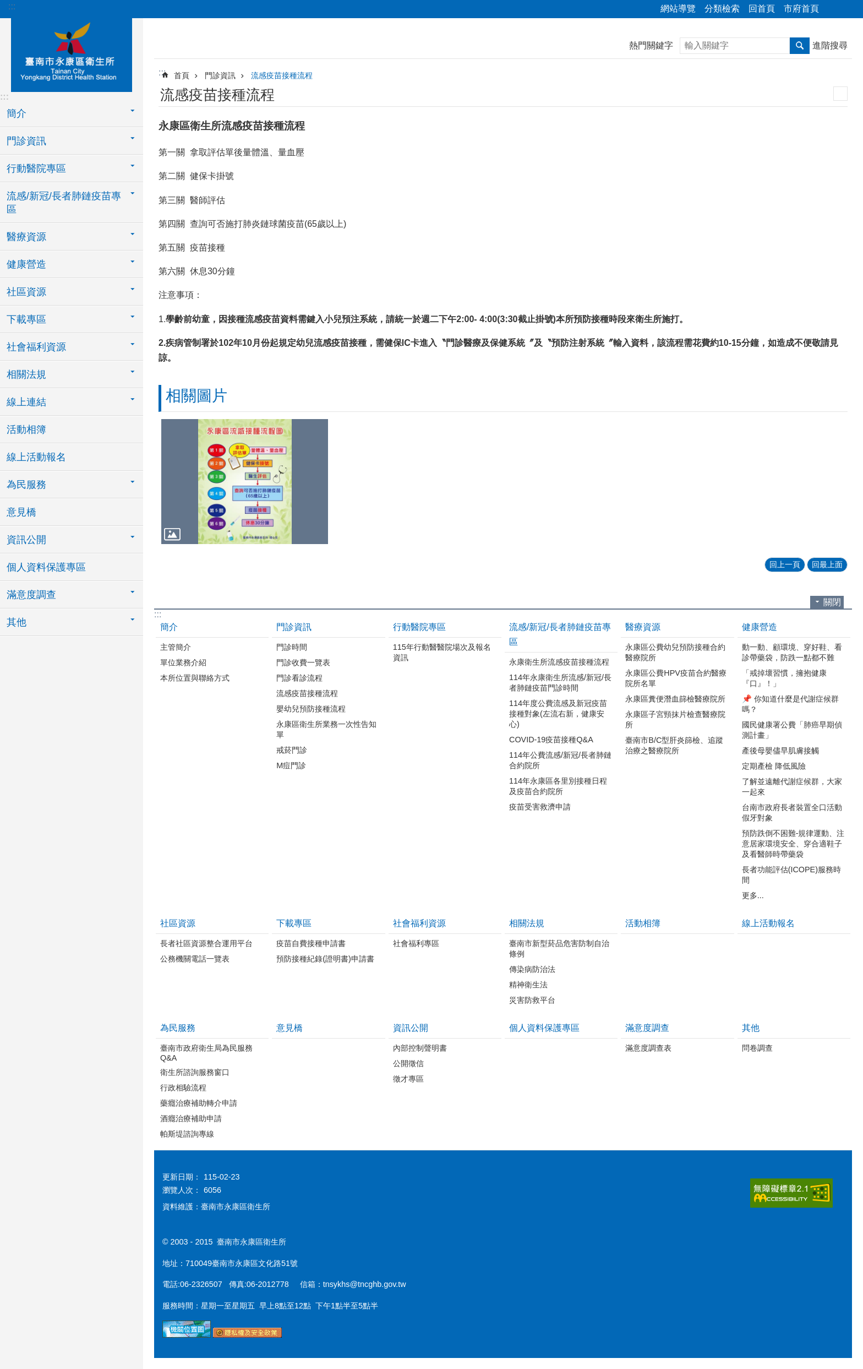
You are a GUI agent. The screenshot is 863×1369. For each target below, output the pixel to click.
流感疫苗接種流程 (282, 75)
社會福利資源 (419, 923)
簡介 (169, 627)
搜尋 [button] (800, 45)
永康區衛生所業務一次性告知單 (326, 729)
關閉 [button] (832, 602)
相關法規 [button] (26, 374)
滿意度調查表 (648, 1048)
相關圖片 (196, 395)
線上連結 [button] (26, 402)
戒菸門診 (291, 750)
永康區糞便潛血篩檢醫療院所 (675, 698)
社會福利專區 (416, 943)
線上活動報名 (36, 457)
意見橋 (21, 512)
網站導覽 (678, 8)
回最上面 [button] (827, 564)
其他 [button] (16, 622)
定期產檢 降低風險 (774, 766)
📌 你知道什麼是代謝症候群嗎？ (790, 704)
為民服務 (177, 1028)
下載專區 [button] (26, 319)
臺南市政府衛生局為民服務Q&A (206, 1053)
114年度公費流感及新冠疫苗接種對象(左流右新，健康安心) (558, 714)
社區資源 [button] (26, 291)
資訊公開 (410, 1028)
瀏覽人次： (181, 1190)
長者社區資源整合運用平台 (206, 943)
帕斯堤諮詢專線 (187, 1133)
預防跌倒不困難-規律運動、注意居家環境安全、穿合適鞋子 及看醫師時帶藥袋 (793, 844)
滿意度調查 (647, 1028)
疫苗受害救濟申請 (540, 806)
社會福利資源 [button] (36, 346)
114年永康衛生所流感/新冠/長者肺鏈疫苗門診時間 (560, 682)
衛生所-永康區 (71, 53)
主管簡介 (175, 647)
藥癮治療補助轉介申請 (198, 1103)
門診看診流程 (299, 677)
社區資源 (177, 923)
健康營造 (759, 627)
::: (11, 6)
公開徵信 (408, 1063)
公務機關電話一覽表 (195, 958)
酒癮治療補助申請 (191, 1118)
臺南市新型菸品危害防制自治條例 (559, 948)
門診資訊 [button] (26, 140)
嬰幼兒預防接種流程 (311, 708)
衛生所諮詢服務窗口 (195, 1072)
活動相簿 (26, 429)
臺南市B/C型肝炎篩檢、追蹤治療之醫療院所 (674, 745)
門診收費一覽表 (303, 662)
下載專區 (294, 923)
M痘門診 (291, 765)
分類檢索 (722, 8)
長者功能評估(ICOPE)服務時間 (791, 874)
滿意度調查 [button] (31, 594)
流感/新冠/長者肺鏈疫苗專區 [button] (64, 203)
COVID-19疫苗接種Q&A (551, 739)
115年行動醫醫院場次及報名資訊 (442, 652)
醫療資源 (642, 627)
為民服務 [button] (26, 484)
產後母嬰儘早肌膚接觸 (780, 750)
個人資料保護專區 (46, 567)
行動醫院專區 (419, 627)
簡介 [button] (16, 113)
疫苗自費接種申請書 (311, 943)
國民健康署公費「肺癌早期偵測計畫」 (792, 730)
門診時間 (291, 647)
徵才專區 (408, 1078)
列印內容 (840, 93)
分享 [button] (832, 9)
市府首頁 (801, 8)
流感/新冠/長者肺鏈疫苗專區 (560, 634)
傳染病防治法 (532, 969)
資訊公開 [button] (26, 539)
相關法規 (526, 923)
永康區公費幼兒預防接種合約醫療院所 (675, 652)
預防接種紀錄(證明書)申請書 (325, 958)
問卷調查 (757, 1048)
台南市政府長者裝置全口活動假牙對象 (792, 812)
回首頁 (762, 8)
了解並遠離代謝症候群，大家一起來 (792, 786)
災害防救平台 (532, 1000)
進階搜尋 (830, 45)
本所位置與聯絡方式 (195, 677)
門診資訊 (220, 75)
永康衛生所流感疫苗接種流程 (559, 662)
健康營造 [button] (26, 264)
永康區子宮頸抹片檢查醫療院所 (675, 719)
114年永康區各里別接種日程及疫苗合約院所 (558, 786)
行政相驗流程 (183, 1087)
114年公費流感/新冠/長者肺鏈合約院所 (560, 760)
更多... (753, 895)
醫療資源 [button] (26, 236)
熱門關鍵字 (651, 45)
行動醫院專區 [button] (36, 168)
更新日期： (181, 1176)
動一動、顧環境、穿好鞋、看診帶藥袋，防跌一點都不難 (792, 652)
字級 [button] (848, 9)
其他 (751, 1028)
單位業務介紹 (183, 662)
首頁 (181, 75)
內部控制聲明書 (420, 1048)
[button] (244, 481)
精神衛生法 (528, 984)
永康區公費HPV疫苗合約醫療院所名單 (676, 678)
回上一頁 (784, 564)
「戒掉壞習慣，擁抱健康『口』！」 (784, 678)
